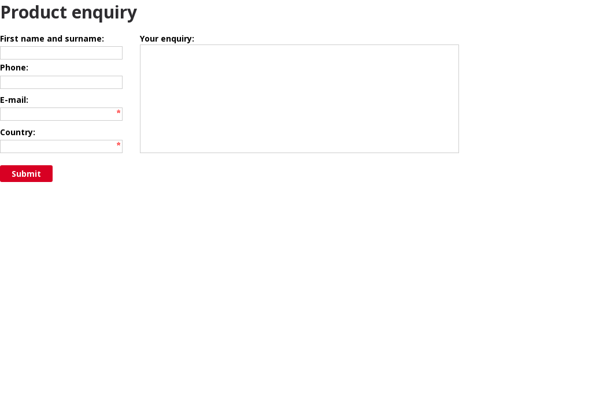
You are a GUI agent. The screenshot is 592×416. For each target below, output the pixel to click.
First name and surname (51, 38)
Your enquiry (166, 38)
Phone (13, 73)
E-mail (13, 111)
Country (16, 149)
